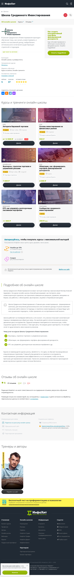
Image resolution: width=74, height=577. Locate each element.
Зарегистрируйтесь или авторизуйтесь (53, 426)
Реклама (23, 527)
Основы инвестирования (3, 460)
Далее (18, 143)
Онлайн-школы (7, 533)
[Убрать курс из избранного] (65, 15)
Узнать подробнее (58, 53)
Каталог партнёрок (26, 557)
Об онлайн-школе (9, 22)
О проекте (42, 524)
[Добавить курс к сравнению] (30, 110)
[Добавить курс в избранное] (34, 110)
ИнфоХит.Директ (26, 539)
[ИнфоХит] (10, 3)
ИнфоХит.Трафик (26, 536)
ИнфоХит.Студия (26, 533)
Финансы (4, 65)
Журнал (4, 539)
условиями (34, 399)
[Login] (71, 4)
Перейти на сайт (12, 492)
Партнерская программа (24, 552)
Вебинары (5, 536)
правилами (44, 397)
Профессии (5, 527)
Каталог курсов (6, 524)
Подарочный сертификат (6, 544)
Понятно (15, 572)
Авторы (4, 530)
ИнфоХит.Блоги (25, 543)
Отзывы (31, 22)
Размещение (24, 524)
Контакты (41, 527)
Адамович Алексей (7, 76)
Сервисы (23, 530)
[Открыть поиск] (67, 4)
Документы (42, 530)
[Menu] (2, 4)
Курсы (22, 22)
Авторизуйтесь (11, 240)
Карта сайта (42, 538)
